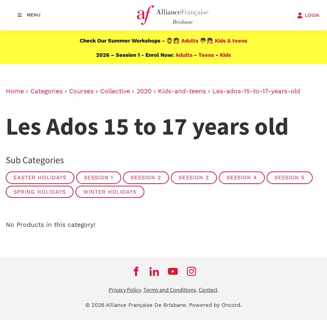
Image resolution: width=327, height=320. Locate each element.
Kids (225, 55)
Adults (189, 41)
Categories (46, 91)
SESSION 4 (242, 177)
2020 (144, 91)
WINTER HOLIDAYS (110, 192)
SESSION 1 (98, 177)
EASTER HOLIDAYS (40, 177)
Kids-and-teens (182, 91)
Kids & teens (231, 41)
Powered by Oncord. (215, 305)
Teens (206, 55)
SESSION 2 (146, 177)
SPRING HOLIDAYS (40, 192)
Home (15, 91)
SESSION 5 (289, 177)
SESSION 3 (194, 177)
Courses (81, 91)
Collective (115, 91)
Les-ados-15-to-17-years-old (256, 91)
